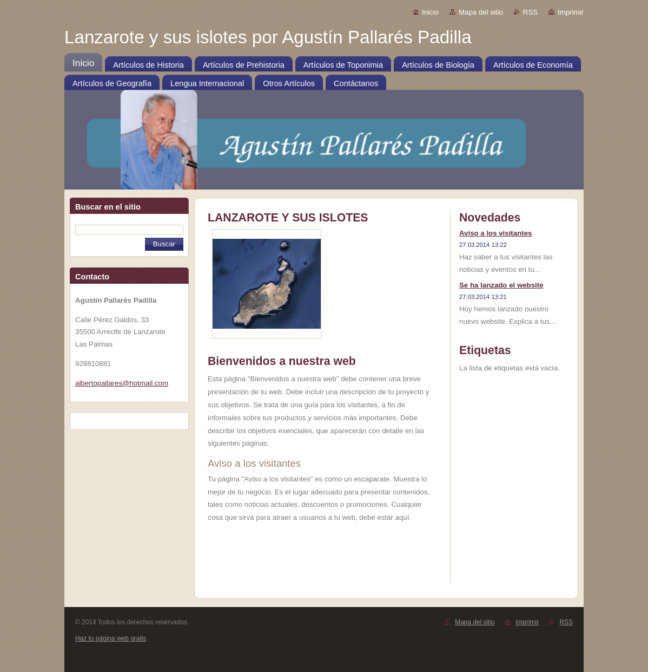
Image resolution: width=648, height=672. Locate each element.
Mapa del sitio (481, 12)
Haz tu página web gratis (110, 638)
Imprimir (571, 12)
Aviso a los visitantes (495, 233)
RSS (530, 12)
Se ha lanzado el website (501, 285)
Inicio (430, 12)
